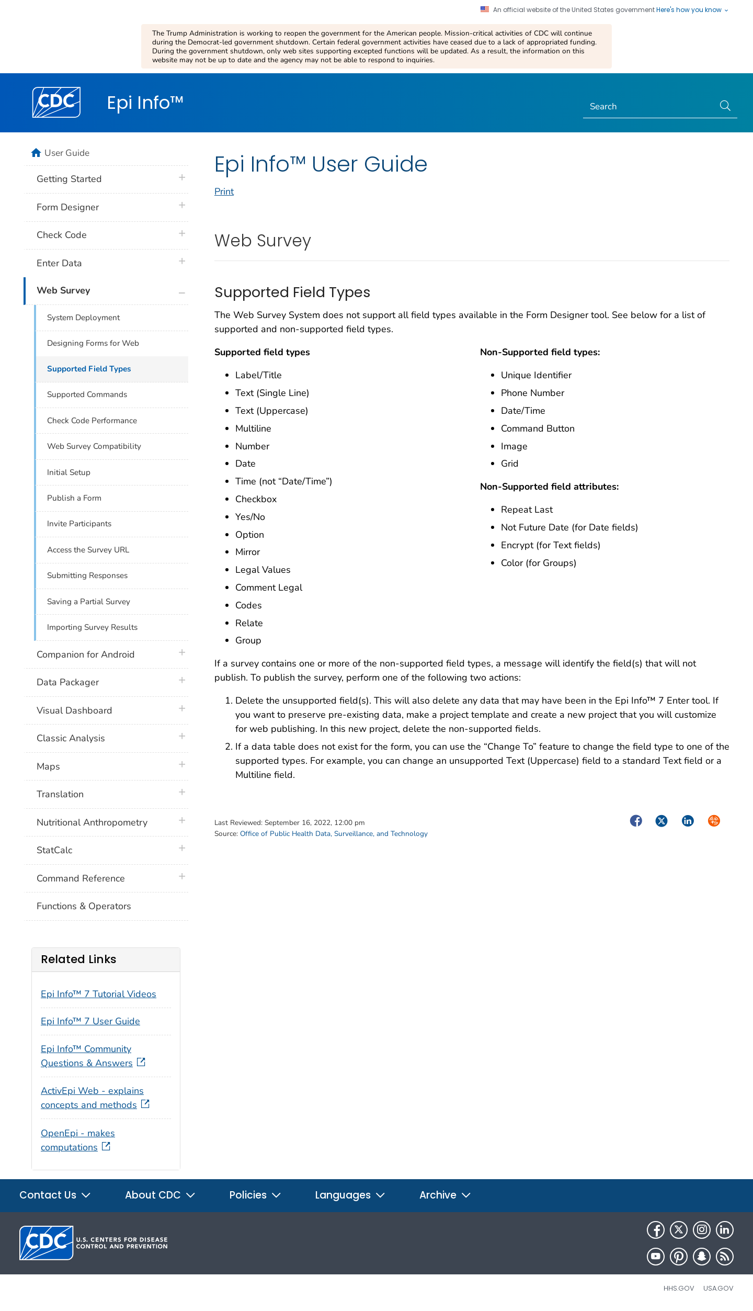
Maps (48, 766)
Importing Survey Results (92, 627)
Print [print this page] (224, 191)
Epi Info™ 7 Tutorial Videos (98, 994)
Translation (60, 794)
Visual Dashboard (74, 710)
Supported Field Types (89, 369)
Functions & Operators (84, 906)
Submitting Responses (87, 575)
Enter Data (59, 263)
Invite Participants (79, 523)
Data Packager (68, 682)
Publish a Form (74, 498)
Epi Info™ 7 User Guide (90, 1021)
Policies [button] (256, 1195)
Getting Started (69, 179)
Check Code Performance (92, 420)
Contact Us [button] (55, 1195)
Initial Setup (68, 472)
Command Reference (81, 878)
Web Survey (63, 290)
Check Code (62, 235)
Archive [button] (445, 1195)
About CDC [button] (160, 1195)
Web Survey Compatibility (94, 446)
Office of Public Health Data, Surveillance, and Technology (334, 834)
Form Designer (68, 207)
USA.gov (718, 1288)
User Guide (66, 152)
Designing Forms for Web (93, 343)
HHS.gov (679, 1288)
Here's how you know (692, 10)
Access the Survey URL (88, 550)
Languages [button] (350, 1195)
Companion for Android (86, 654)
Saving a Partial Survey (88, 601)
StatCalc (54, 850)
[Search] (648, 107)
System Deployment (83, 317)
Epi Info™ (145, 102)
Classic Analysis (71, 738)
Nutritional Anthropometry (92, 822)
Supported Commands (87, 394)
